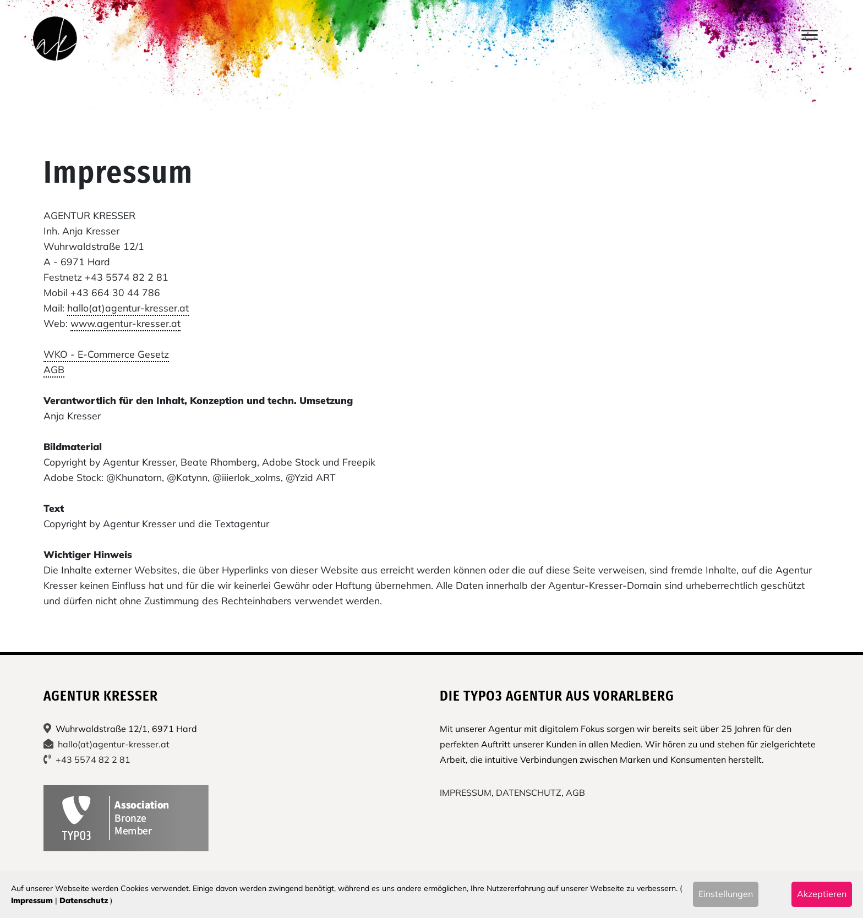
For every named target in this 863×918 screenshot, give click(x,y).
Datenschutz (83, 900)
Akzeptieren (821, 893)
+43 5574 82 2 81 (93, 759)
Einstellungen (725, 893)
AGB (53, 369)
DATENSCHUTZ (528, 792)
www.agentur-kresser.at (125, 323)
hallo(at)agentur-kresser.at (128, 308)
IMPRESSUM (465, 792)
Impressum (32, 900)
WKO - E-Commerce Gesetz (106, 354)
